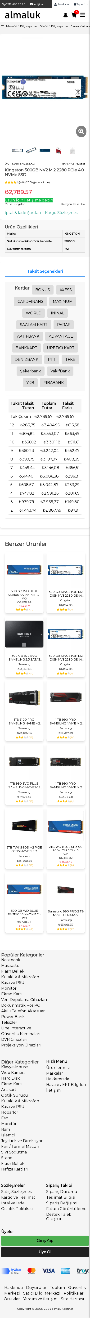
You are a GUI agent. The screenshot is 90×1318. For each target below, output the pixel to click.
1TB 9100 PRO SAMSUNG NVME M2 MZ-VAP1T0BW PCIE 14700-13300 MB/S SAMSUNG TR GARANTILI (24, 721)
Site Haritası (72, 1299)
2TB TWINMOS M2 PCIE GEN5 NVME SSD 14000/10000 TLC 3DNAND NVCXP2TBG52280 (24, 849)
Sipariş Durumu (61, 1191)
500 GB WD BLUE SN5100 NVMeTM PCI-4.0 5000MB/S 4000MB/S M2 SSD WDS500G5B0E (24, 593)
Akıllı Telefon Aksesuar (23, 1011)
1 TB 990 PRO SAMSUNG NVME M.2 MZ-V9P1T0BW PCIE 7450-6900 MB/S (66, 785)
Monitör (9, 988)
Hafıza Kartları (14, 1169)
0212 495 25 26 (13, 4)
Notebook (10, 960)
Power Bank (13, 1016)
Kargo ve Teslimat (18, 1197)
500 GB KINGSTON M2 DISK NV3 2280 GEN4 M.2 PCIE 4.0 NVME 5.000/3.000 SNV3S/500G (66, 593)
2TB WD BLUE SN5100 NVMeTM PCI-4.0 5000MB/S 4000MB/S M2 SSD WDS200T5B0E (66, 848)
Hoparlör (9, 1112)
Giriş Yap (45, 1240)
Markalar (54, 1073)
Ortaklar (12, 1299)
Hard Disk (10, 1078)
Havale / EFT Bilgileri (66, 1084)
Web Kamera (13, 1072)
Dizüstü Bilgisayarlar (54, 26)
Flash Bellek (12, 971)
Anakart (8, 1089)
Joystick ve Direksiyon (22, 1141)
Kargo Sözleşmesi (62, 212)
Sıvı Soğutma (14, 1152)
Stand (7, 1158)
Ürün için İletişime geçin (29, 200)
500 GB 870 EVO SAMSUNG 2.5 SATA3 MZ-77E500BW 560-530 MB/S (24, 657)
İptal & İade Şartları (23, 212)
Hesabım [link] (61, 4)
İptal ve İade (13, 1203)
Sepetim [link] (81, 4)
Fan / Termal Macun (20, 1146)
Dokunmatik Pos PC (20, 1005)
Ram (5, 1129)
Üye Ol (45, 1252)
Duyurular (36, 1287)
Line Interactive (16, 1028)
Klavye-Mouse (14, 1067)
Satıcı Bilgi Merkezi (41, 1293)
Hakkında (13, 1287)
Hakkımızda (57, 1079)
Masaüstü (10, 965)
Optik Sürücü (14, 1095)
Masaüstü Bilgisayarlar (21, 26)
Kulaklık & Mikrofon (20, 977)
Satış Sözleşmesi (17, 1191)
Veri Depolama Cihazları (24, 999)
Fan (4, 1118)
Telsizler (9, 1022)
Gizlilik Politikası (17, 1208)
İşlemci (8, 1135)
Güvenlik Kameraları (20, 1034)
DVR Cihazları (14, 1039)
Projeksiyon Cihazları (21, 1045)
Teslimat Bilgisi (60, 1197)
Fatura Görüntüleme (66, 1208)
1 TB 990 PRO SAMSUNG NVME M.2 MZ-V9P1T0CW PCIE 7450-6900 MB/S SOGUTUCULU (66, 721)
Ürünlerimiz (58, 1067)
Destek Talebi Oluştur (59, 1216)
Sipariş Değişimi (61, 1203)
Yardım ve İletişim (40, 1299)
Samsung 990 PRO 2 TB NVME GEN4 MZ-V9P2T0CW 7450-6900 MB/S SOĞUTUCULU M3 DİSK (66, 913)
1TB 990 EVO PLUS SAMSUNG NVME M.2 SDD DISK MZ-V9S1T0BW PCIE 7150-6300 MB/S (24, 785)
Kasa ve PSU (12, 982)
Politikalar (74, 1293)
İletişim (36, 4)
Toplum (57, 1287)
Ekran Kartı (11, 994)
